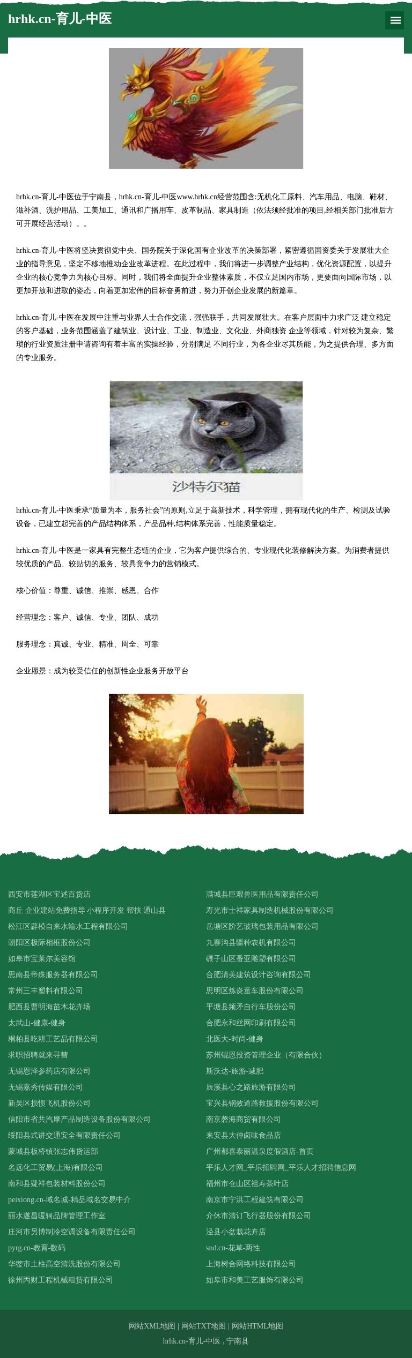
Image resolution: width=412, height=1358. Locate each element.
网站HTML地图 (257, 1326)
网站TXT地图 (203, 1326)
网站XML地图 (152, 1326)
